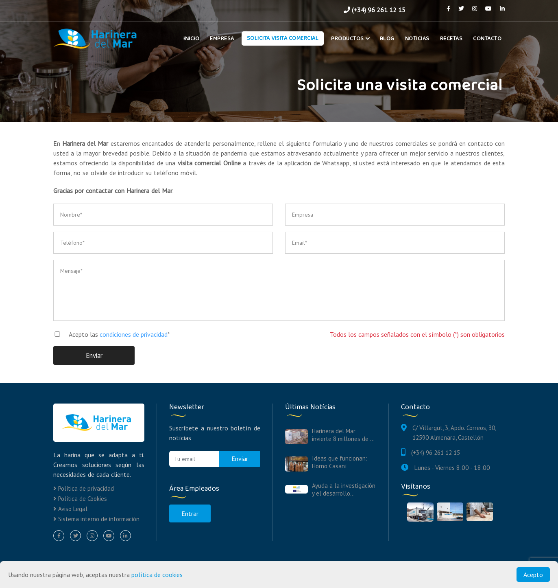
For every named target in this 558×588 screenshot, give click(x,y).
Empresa (222, 38)
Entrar (189, 513)
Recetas (451, 38)
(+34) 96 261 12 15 (374, 10)
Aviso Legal (70, 509)
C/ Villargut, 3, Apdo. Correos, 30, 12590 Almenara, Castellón (454, 432)
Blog (387, 38)
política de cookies (157, 574)
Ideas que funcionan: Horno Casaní (339, 462)
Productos (349, 38)
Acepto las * (108, 334)
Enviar (94, 355)
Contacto (487, 38)
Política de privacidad (83, 488)
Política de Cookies (80, 498)
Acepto (533, 574)
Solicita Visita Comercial (283, 38)
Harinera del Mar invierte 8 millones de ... (343, 435)
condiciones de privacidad (134, 334)
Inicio (191, 38)
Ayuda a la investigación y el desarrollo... (343, 489)
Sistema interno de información (96, 519)
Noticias (417, 38)
